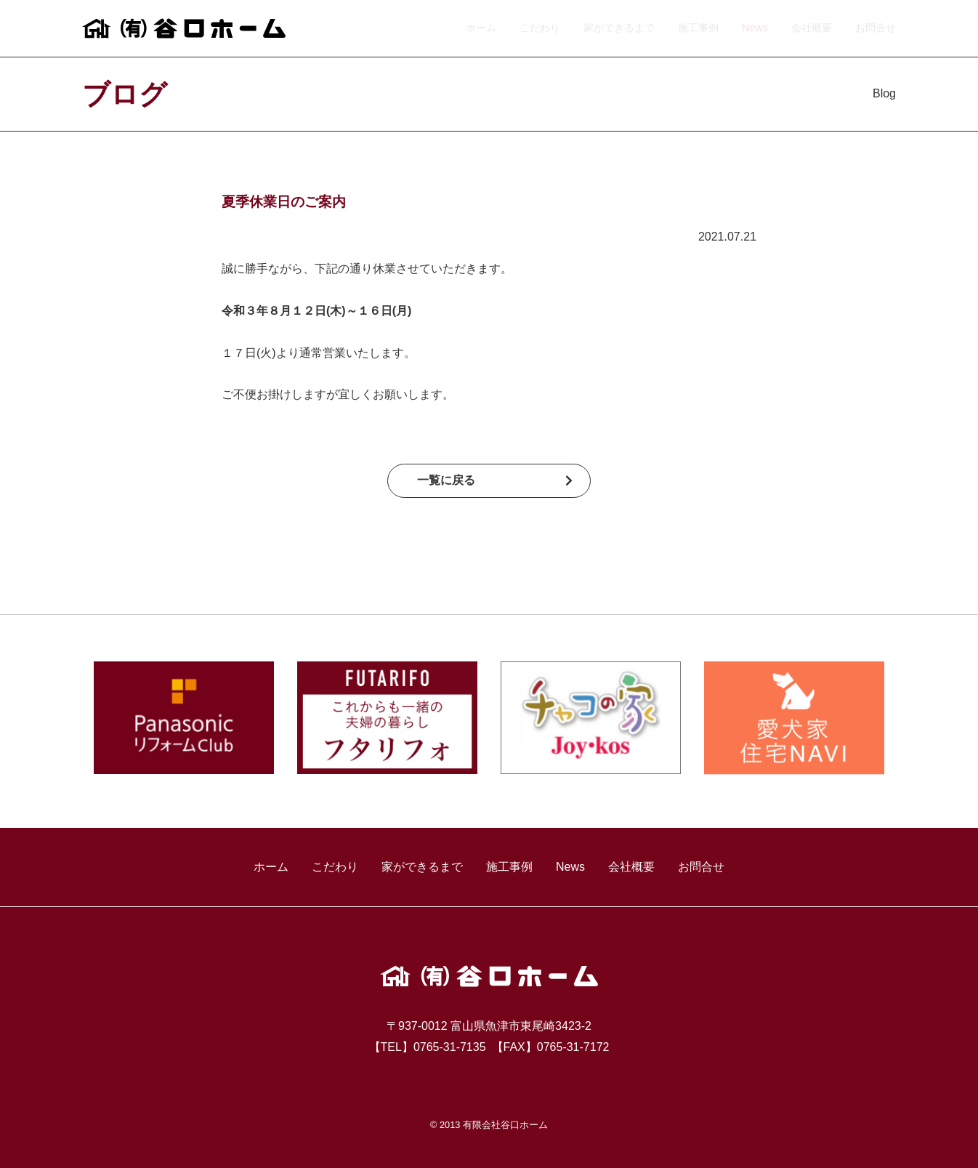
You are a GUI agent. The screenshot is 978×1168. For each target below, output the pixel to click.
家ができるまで (619, 27)
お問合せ (875, 27)
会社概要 (811, 27)
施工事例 (698, 27)
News (755, 27)
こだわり (540, 27)
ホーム (481, 27)
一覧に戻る (446, 480)
